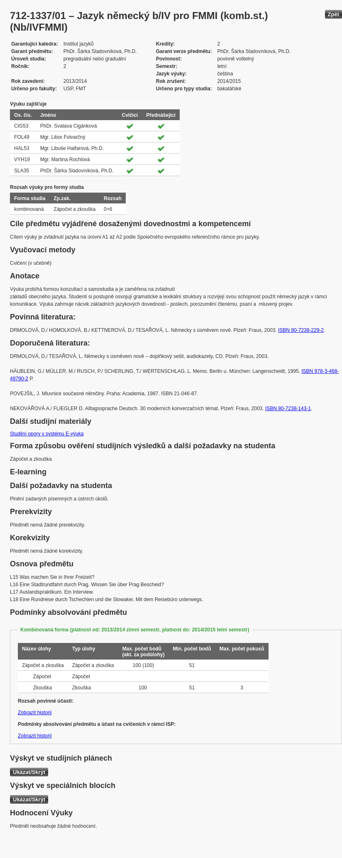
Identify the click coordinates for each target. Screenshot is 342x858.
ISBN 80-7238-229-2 (301, 330)
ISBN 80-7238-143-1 (288, 408)
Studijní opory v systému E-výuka (46, 434)
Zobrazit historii (34, 712)
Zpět (333, 14)
